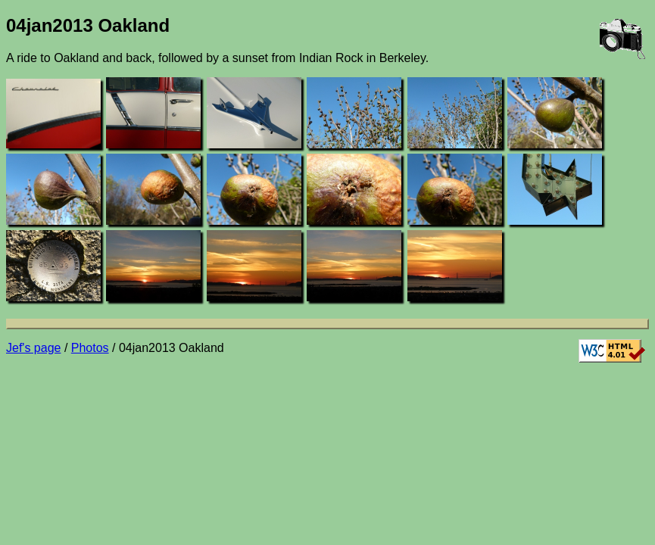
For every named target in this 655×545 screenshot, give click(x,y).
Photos (90, 347)
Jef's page (33, 347)
